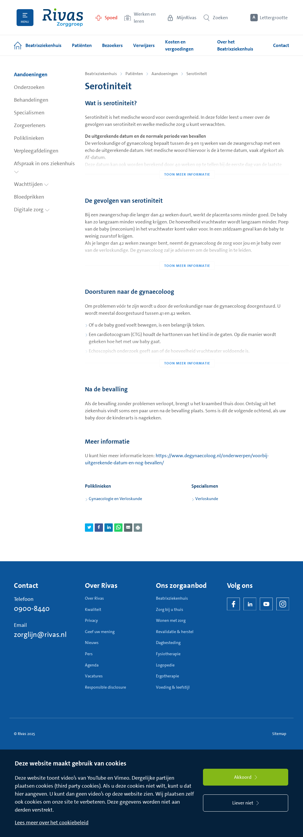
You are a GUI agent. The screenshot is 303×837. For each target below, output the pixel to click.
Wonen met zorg (171, 620)
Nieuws (92, 642)
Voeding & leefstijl (173, 687)
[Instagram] (282, 604)
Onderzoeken (29, 87)
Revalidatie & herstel (175, 631)
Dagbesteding (168, 642)
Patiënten (134, 73)
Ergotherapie (167, 676)
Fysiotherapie (168, 653)
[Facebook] (233, 604)
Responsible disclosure (105, 687)
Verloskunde (206, 498)
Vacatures (94, 676)
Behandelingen (31, 99)
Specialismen (29, 112)
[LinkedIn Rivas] (250, 604)
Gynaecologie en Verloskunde (115, 498)
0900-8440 (32, 608)
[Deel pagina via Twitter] (89, 527)
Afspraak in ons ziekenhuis (44, 166)
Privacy (91, 620)
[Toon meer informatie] (187, 162)
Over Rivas (94, 598)
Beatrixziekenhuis (101, 73)
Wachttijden (31, 184)
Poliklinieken (29, 138)
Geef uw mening (100, 631)
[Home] (63, 17)
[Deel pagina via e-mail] (128, 527)
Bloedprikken (29, 196)
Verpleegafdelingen (36, 150)
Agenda (92, 665)
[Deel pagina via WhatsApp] (118, 527)
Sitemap (279, 733)
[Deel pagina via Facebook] (99, 527)
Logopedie (165, 665)
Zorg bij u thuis (169, 609)
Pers (89, 653)
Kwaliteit (93, 609)
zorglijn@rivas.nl (40, 634)
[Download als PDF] (138, 527)
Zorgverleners (30, 125)
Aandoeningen (30, 74)
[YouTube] (266, 604)
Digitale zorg (32, 209)
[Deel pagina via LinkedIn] (108, 527)
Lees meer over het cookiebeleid (51, 822)
